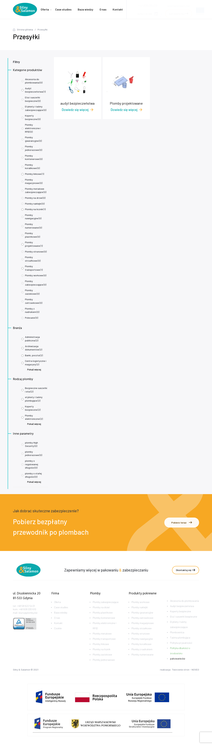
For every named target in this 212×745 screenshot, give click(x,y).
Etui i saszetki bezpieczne (33, 99)
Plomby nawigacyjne (33, 216)
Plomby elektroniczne (34, 417)
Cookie (58, 632)
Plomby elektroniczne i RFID (33, 128)
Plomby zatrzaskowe (33, 301)
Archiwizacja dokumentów (33, 348)
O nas (103, 9)
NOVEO (195, 670)
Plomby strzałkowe (33, 259)
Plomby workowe (35, 275)
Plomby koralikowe (32, 166)
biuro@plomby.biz (179, 4)
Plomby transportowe (34, 268)
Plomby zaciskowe (32, 292)
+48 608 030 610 (27, 613)
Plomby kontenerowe (33, 157)
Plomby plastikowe (32, 235)
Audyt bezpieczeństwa (35, 90)
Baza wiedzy (85, 9)
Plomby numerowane (33, 226)
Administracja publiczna (32, 338)
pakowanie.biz (177, 663)
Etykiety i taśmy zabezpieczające (35, 108)
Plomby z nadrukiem (32, 310)
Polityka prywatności (181, 647)
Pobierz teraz (181, 522)
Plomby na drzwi (35, 197)
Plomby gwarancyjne (33, 139)
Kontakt (118, 9)
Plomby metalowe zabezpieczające (35, 190)
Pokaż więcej (34, 369)
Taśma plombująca (180, 642)
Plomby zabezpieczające (35, 283)
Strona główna (25, 29)
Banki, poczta (34, 355)
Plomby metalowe (102, 638)
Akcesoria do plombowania (33, 81)
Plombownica (177, 636)
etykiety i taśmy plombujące (33, 399)
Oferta (45, 9)
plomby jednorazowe (33, 453)
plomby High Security (31, 444)
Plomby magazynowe (33, 181)
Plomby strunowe (36, 251)
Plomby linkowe (34, 173)
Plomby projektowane (34, 244)
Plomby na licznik (35, 209)
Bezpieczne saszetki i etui (36, 389)
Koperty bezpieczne (33, 117)
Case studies (63, 9)
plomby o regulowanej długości (31, 464)
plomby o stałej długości (33, 475)
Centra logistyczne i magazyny (35, 362)
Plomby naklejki (35, 203)
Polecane (31, 317)
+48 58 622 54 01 (26, 610)
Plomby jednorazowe (33, 148)
